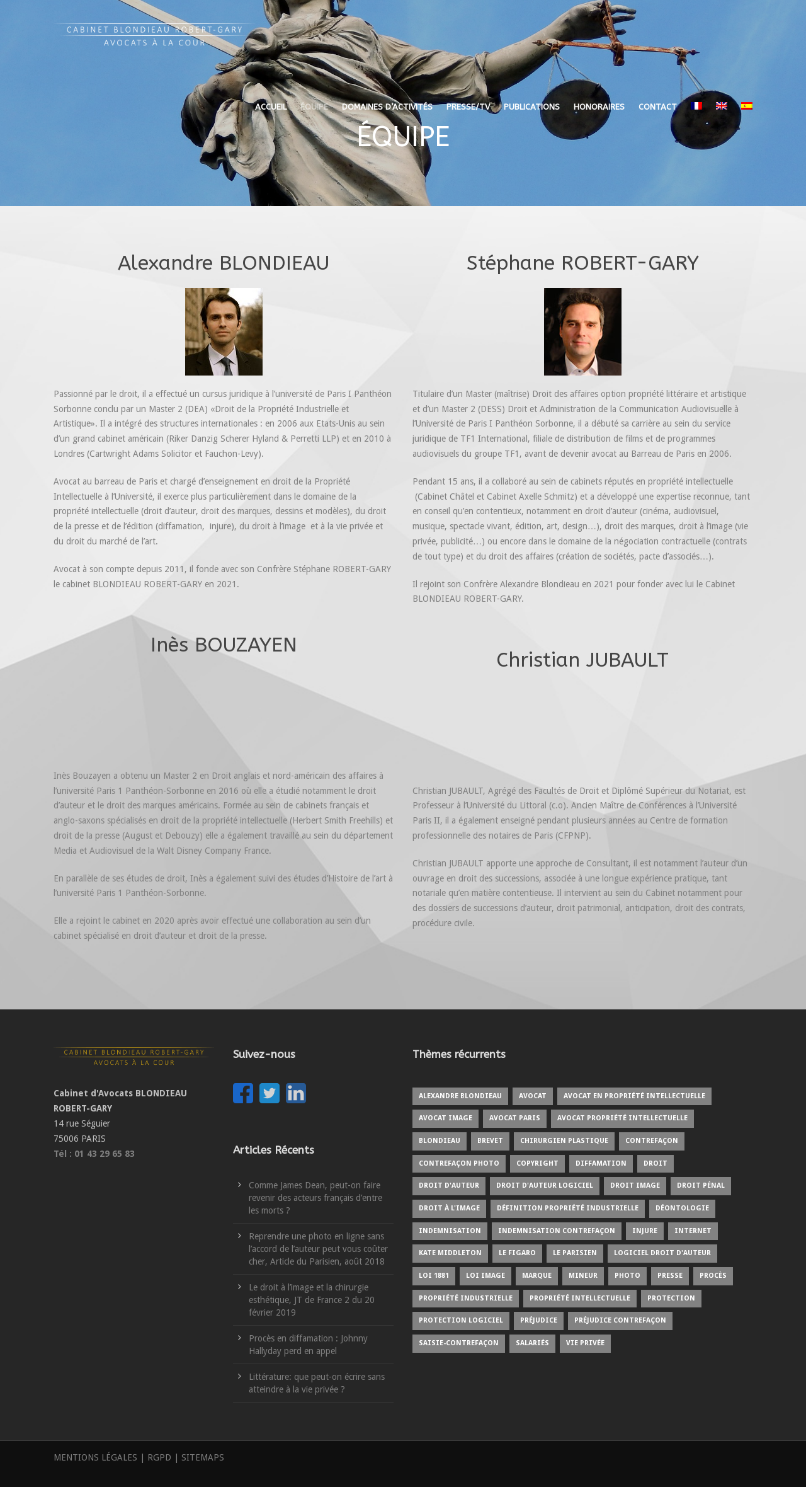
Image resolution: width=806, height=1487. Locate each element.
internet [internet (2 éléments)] (693, 1231)
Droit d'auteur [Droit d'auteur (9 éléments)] (449, 1185)
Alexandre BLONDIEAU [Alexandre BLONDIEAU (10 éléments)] (460, 1096)
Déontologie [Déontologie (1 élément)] (682, 1208)
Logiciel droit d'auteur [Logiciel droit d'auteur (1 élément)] (662, 1253)
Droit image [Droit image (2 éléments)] (635, 1185)
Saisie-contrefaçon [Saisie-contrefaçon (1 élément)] (459, 1343)
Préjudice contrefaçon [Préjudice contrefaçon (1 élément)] (620, 1320)
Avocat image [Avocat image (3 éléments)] (445, 1118)
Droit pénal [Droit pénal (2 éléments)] (701, 1185)
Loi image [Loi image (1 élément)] (485, 1276)
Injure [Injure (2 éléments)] (644, 1231)
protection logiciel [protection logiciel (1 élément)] (461, 1320)
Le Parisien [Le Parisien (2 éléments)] (575, 1253)
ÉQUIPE (314, 107)
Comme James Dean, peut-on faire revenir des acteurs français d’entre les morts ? (315, 1197)
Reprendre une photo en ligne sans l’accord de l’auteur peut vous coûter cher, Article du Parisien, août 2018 (318, 1248)
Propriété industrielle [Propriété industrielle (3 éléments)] (466, 1298)
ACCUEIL (271, 107)
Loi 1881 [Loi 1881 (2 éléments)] (434, 1276)
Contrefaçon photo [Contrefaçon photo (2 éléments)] (459, 1163)
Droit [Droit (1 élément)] (655, 1163)
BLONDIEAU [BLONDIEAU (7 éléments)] (439, 1141)
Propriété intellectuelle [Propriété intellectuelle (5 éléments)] (580, 1298)
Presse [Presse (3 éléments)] (670, 1276)
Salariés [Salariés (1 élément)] (532, 1343)
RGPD (159, 1457)
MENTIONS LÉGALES (95, 1457)
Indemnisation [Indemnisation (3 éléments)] (450, 1231)
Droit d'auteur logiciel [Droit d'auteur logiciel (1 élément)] (544, 1185)
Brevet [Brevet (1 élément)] (490, 1141)
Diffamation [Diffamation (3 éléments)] (601, 1163)
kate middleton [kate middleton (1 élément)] (450, 1253)
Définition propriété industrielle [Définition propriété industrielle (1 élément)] (568, 1208)
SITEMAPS (202, 1457)
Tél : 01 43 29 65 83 (94, 1154)
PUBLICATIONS (532, 107)
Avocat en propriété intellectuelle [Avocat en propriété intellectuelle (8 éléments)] (634, 1096)
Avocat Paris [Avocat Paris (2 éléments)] (514, 1118)
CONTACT (658, 107)
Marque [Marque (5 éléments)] (537, 1276)
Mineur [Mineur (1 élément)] (583, 1276)
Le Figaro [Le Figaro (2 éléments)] (517, 1253)
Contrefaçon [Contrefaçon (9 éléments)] (651, 1141)
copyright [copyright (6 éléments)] (537, 1163)
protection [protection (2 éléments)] (671, 1298)
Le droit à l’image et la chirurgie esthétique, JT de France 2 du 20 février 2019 (312, 1300)
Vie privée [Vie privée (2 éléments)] (585, 1343)
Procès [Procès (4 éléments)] (713, 1276)
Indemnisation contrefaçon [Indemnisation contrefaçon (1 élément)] (556, 1231)
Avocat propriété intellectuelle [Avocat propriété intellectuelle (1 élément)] (622, 1118)
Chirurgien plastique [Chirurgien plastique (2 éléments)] (564, 1141)
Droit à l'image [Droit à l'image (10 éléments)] (449, 1208)
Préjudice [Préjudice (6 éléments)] (538, 1320)
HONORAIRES (599, 107)
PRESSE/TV (468, 107)
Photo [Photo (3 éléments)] (627, 1276)
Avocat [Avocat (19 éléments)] (533, 1096)
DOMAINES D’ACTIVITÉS (387, 107)
